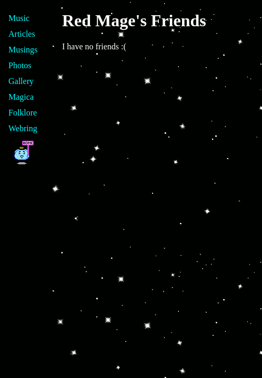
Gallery (21, 81)
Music (18, 18)
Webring (22, 128)
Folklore (22, 112)
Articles (21, 33)
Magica (21, 96)
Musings (22, 49)
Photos (20, 65)
